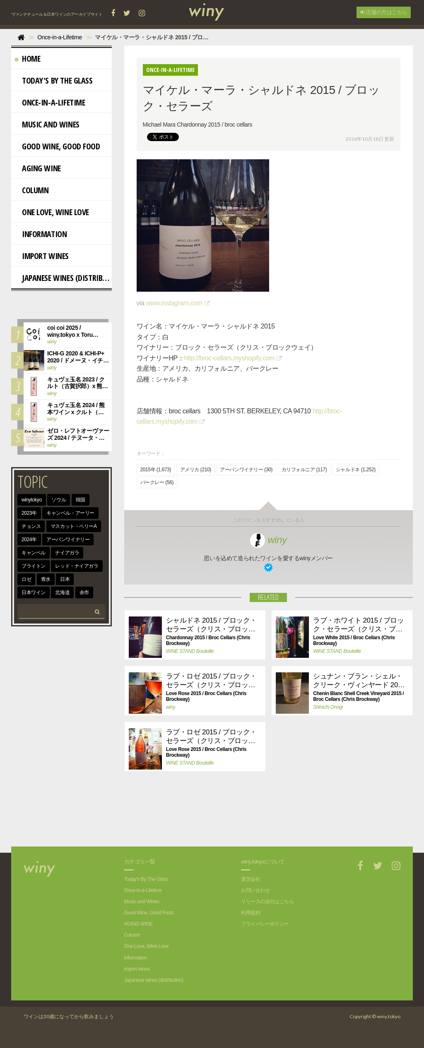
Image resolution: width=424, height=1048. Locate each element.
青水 (46, 579)
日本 (65, 579)
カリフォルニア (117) (304, 469)
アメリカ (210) (195, 469)
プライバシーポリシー (265, 924)
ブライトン (34, 566)
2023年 (29, 513)
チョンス (31, 526)
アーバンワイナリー (67, 539)
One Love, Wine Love (51, 212)
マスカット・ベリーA (74, 526)
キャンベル (34, 553)
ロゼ (26, 579)
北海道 (62, 592)
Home (27, 58)
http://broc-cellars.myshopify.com (229, 358)
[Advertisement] (262, 817)
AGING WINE (37, 168)
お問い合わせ (255, 890)
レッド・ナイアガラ (76, 566)
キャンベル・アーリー (70, 513)
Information (40, 234)
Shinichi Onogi (328, 707)
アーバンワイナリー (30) (246, 469)
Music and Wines (47, 124)
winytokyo (32, 500)
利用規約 (250, 913)
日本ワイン (34, 592)
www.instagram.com (174, 303)
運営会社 (250, 879)
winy (268, 539)
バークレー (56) (156, 482)
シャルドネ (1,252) (356, 469)
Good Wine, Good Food (57, 146)
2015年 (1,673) (155, 469)
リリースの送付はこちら (267, 901)
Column (31, 190)
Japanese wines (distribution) (63, 277)
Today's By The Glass (53, 80)
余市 (84, 592)
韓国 (80, 500)
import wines (41, 255)
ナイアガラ (67, 553)
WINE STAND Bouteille (190, 651)
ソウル (58, 500)
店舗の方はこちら (383, 12)
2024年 (29, 539)
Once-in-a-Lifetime (49, 102)
